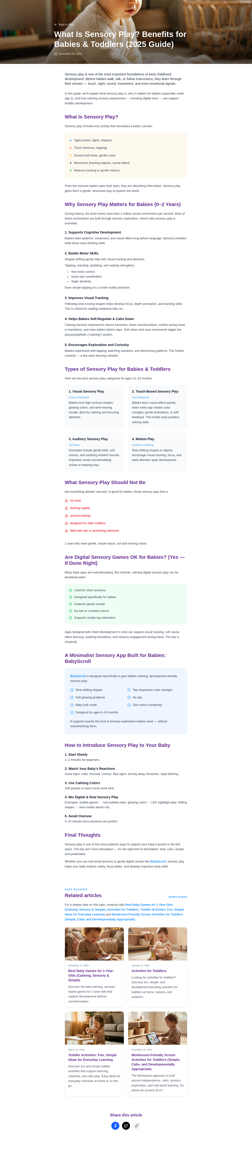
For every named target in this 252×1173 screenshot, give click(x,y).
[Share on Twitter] (126, 1126)
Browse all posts (178, 896)
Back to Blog (64, 24)
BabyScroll (78, 676)
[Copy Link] (137, 1126)
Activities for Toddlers (123, 909)
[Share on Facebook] (115, 1126)
